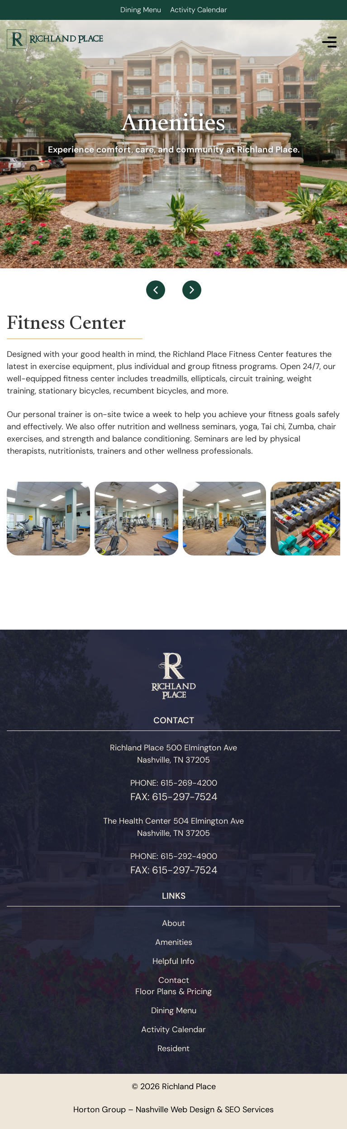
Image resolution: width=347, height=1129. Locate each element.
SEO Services (249, 1109)
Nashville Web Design (175, 1109)
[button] (155, 289)
